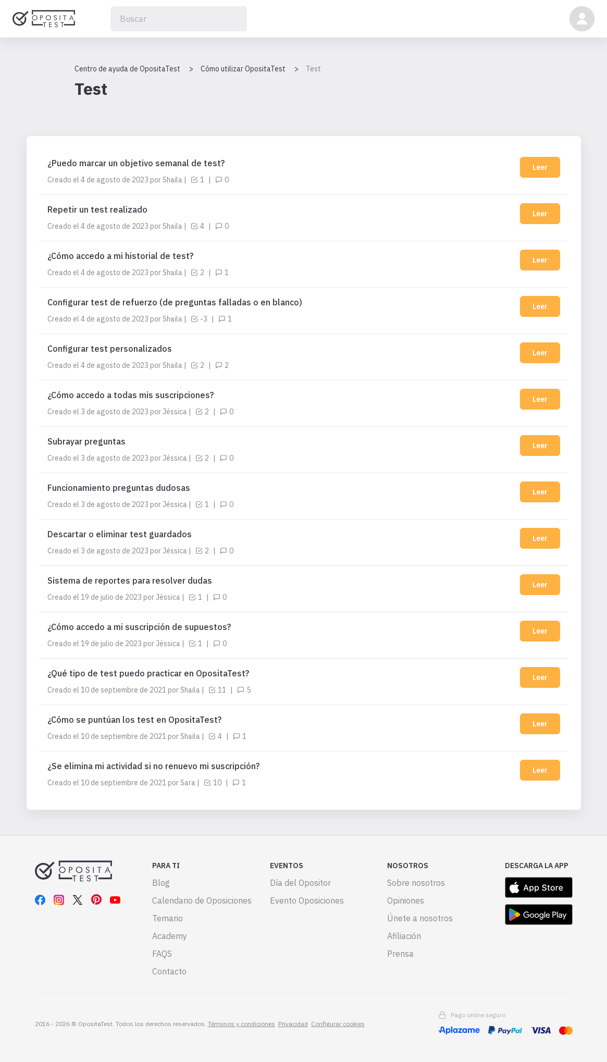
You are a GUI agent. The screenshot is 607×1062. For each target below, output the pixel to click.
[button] (581, 18)
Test (313, 68)
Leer (540, 167)
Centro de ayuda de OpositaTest (127, 68)
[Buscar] (178, 18)
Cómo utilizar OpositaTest (243, 68)
